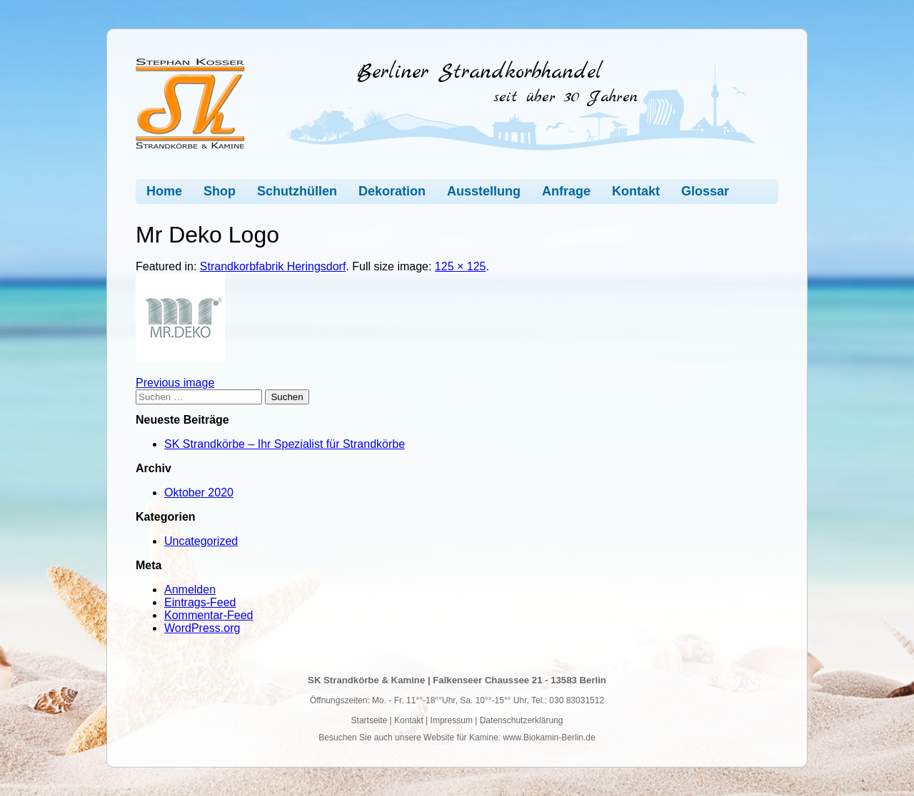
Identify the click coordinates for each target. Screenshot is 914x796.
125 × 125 (460, 266)
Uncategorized (201, 541)
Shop (220, 191)
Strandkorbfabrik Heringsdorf (273, 266)
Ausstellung (484, 191)
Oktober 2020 (198, 492)
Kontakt (636, 191)
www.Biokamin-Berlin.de (549, 738)
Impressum (452, 720)
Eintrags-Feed (200, 602)
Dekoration (392, 191)
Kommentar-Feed (208, 615)
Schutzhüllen (297, 191)
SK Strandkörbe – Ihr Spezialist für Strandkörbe (284, 444)
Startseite (369, 720)
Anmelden (190, 589)
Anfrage (566, 191)
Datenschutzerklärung (521, 720)
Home (164, 191)
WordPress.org (202, 628)
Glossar (705, 191)
